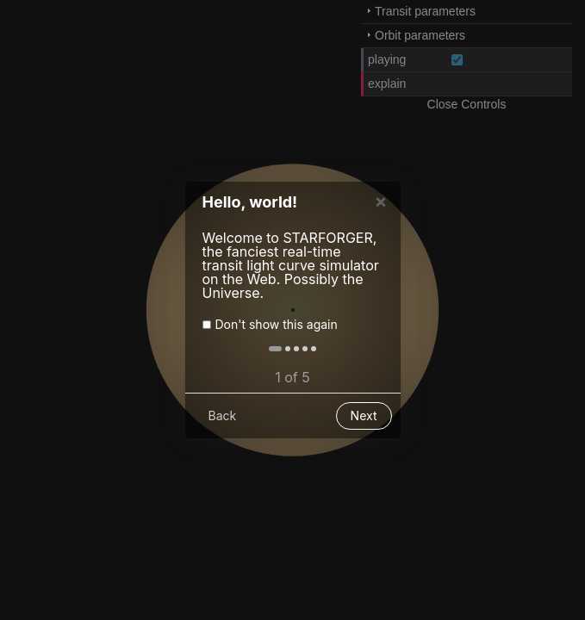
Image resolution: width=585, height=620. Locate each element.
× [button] (381, 207)
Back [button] (222, 422)
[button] (275, 355)
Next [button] (364, 422)
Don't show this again (276, 332)
